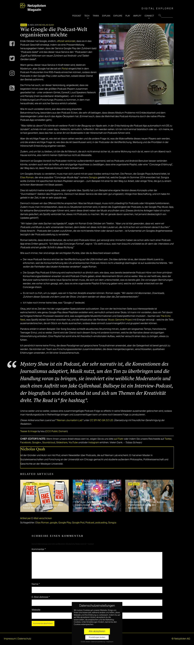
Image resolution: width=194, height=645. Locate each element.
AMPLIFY (137, 16)
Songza (93, 177)
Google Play (64, 523)
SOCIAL (23, 25)
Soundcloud (48, 442)
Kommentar (39, 549)
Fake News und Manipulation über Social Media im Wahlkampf (43, 506)
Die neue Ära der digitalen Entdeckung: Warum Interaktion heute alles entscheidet (94, 505)
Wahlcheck (44, 484)
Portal (65, 69)
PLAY (127, 16)
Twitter (168, 439)
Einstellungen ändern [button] (97, 637)
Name (36, 584)
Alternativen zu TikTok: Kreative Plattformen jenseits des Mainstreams (147, 505)
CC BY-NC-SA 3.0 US (101, 420)
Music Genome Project (120, 320)
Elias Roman (27, 177)
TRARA (96, 16)
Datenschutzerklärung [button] (98, 641)
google (53, 523)
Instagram (93, 442)
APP (130, 484)
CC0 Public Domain (56, 431)
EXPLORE (117, 16)
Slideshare (61, 442)
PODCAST (76, 16)
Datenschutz (24, 639)
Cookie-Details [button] (85, 641)
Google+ (36, 442)
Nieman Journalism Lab (69, 420)
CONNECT (149, 16)
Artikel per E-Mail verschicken (36, 518)
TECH (86, 16)
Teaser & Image (28, 431)
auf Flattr (118, 439)
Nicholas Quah (46, 25)
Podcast (89, 523)
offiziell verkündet (66, 41)
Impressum (10, 639)
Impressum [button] (109, 641)
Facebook (25, 442)
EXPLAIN (106, 16)
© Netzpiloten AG (181, 639)
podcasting (101, 523)
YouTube (73, 442)
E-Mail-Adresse (41, 597)
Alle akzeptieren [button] (97, 631)
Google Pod (78, 523)
